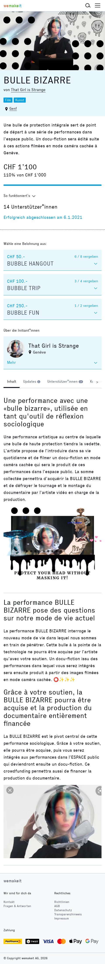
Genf (13, 108)
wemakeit (12, 880)
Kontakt (9, 902)
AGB (57, 906)
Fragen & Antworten (17, 906)
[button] (88, 6)
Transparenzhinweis (68, 914)
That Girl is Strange (28, 89)
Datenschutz (63, 910)
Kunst (19, 100)
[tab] (11, 382)
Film (8, 100)
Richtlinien (61, 902)
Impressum (61, 918)
